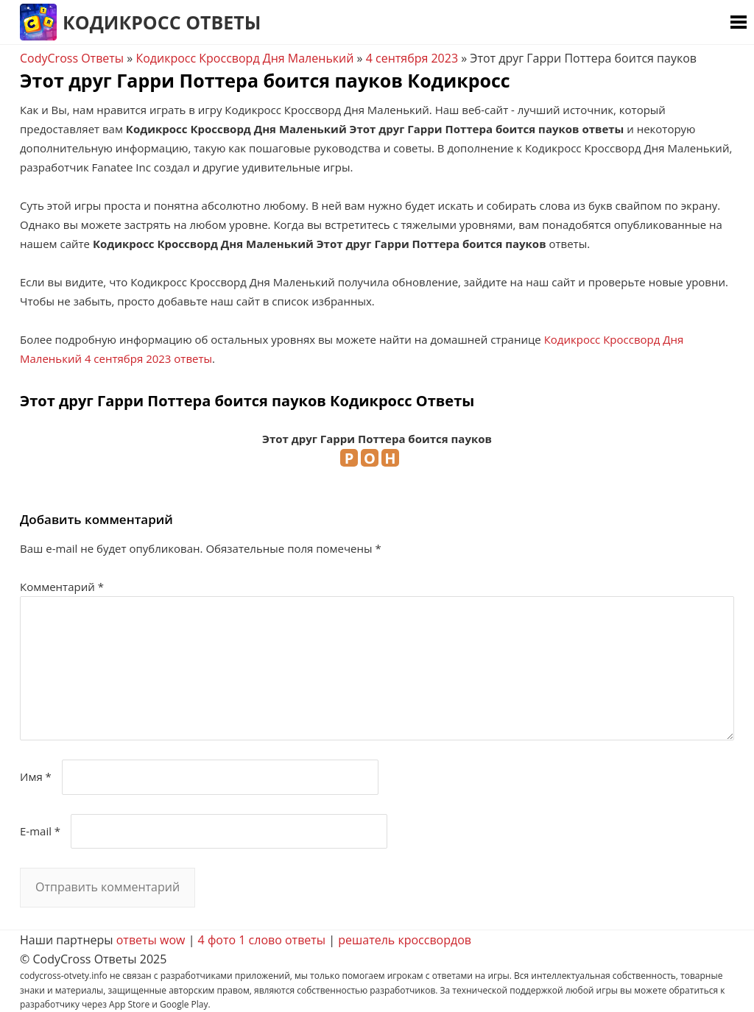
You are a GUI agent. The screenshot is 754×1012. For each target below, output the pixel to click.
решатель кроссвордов (404, 940)
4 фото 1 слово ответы (262, 940)
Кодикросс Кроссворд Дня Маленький (244, 58)
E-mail (40, 831)
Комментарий (62, 586)
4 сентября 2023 (412, 58)
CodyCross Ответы (72, 58)
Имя (36, 776)
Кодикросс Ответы (162, 22)
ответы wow (151, 940)
